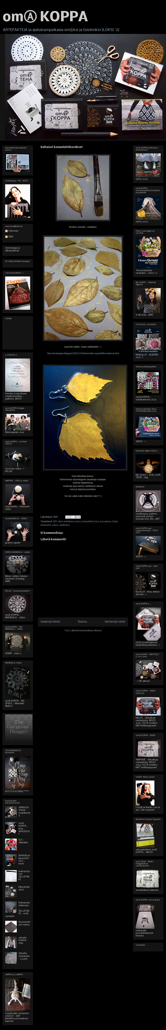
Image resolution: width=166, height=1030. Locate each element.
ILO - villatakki (23, 841)
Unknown (13, 231)
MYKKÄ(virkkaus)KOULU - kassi (24, 859)
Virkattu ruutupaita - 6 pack (24, 956)
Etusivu (82, 621)
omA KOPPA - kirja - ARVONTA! (24, 828)
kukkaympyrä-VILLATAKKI (24, 875)
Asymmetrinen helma (24, 923)
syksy (55, 525)
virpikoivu (64, 525)
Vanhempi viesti (115, 621)
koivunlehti (87, 521)
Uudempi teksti (50, 621)
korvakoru (105, 521)
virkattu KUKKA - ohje (23, 941)
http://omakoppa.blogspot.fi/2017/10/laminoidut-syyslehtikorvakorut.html (83, 353)
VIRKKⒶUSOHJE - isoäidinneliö (24, 811)
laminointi (46, 525)
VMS (10, 236)
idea (60, 521)
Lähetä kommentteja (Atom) (86, 630)
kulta (115, 521)
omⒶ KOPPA (45, 17)
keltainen (68, 521)
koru (96, 521)
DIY (55, 521)
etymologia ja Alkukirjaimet (12, 249)
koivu (77, 521)
